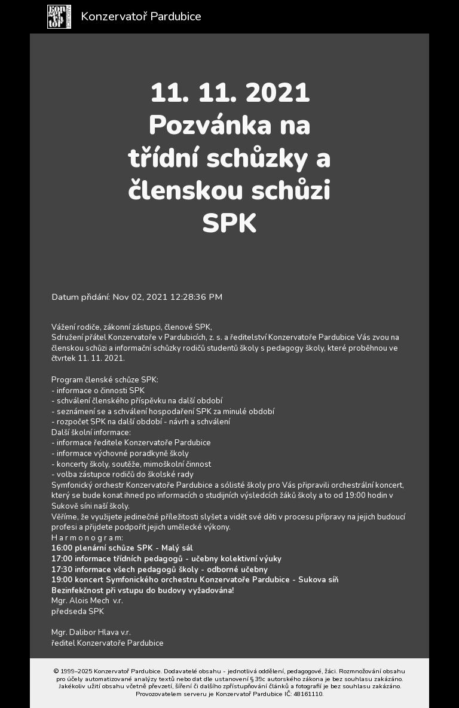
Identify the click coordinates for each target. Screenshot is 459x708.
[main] (229, 158)
